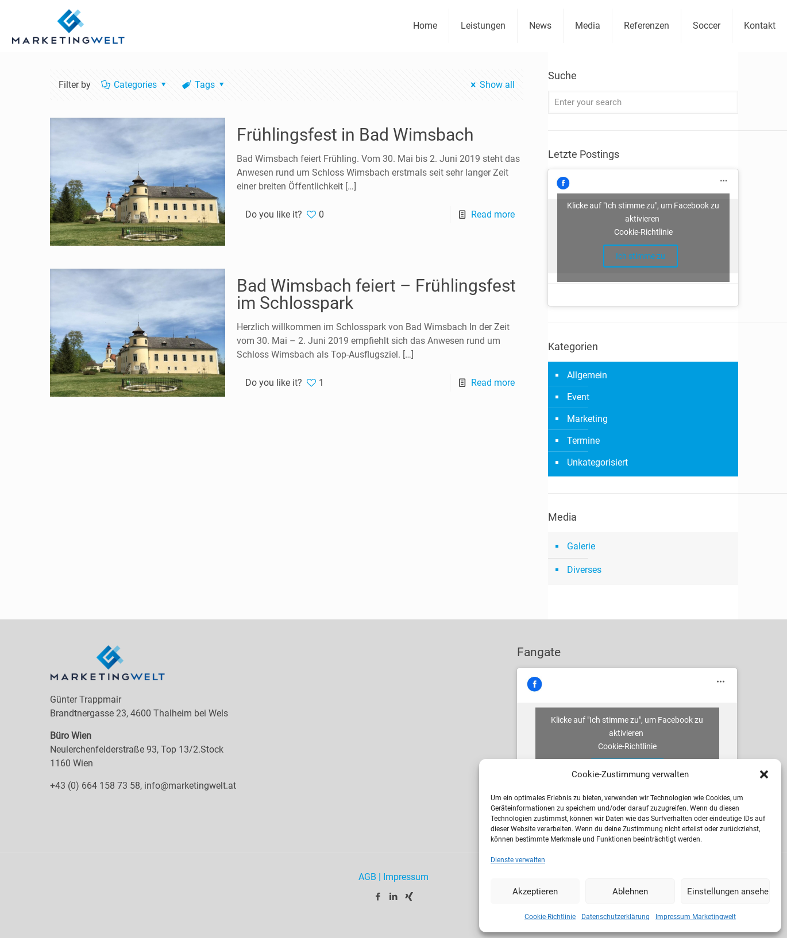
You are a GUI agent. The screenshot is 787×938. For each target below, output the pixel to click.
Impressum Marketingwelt (695, 917)
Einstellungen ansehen (728, 891)
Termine (583, 440)
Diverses (584, 569)
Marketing (587, 418)
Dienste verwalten (518, 860)
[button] (764, 774)
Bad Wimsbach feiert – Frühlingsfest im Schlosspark (376, 294)
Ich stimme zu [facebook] (640, 256)
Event (578, 397)
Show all (491, 84)
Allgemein (587, 375)
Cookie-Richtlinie (550, 917)
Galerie (581, 546)
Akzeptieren (535, 891)
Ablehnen (630, 891)
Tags (204, 84)
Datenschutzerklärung (615, 917)
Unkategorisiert (597, 462)
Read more (493, 214)
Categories (134, 84)
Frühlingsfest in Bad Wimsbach (355, 135)
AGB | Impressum (393, 876)
